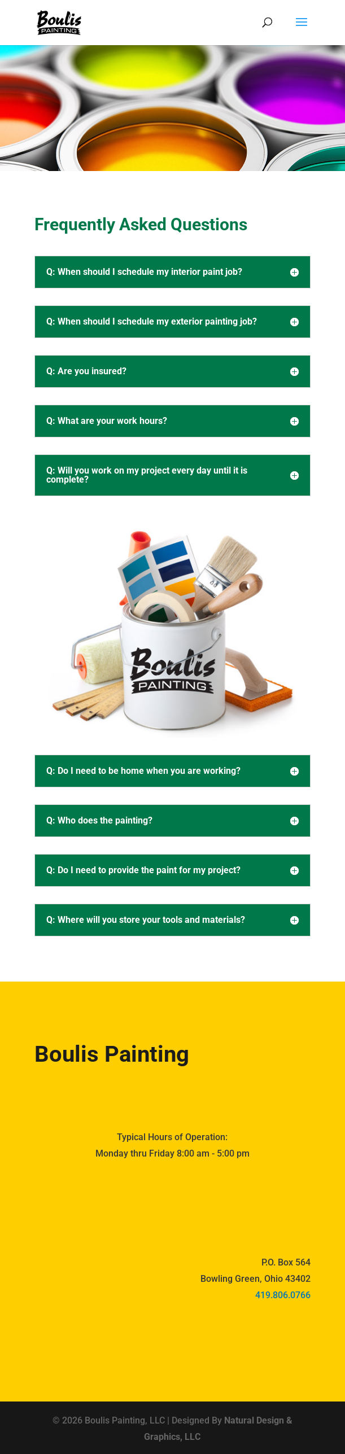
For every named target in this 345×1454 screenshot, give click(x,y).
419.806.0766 (283, 1295)
